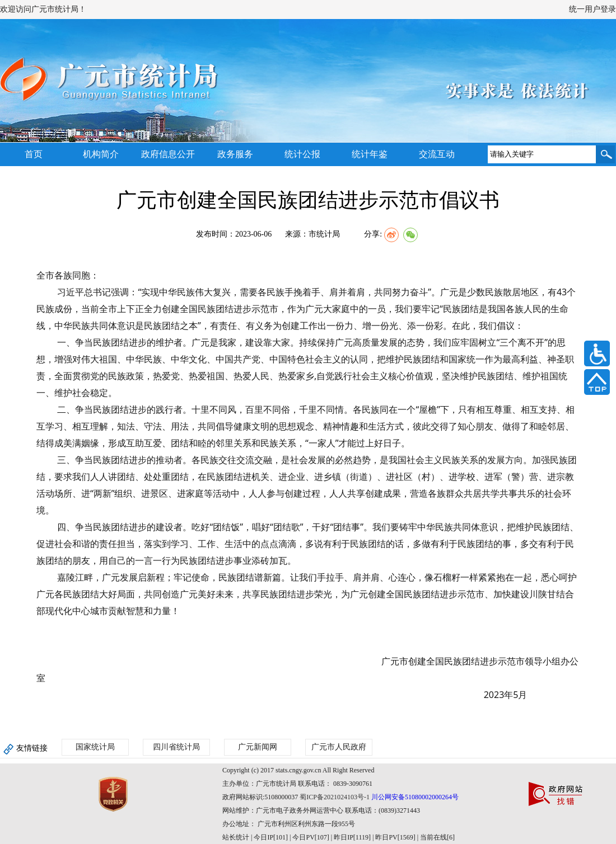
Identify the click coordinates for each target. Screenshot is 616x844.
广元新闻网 (257, 747)
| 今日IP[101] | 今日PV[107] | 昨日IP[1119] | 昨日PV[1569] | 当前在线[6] (352, 837)
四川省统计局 (176, 747)
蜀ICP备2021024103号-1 (335, 797)
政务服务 (235, 154)
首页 (34, 154)
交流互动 (437, 154)
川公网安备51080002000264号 (415, 797)
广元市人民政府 (338, 747)
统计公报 (302, 154)
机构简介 (101, 154)
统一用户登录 (592, 9)
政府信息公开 (168, 154)
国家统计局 (95, 747)
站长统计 (235, 837)
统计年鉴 (370, 154)
